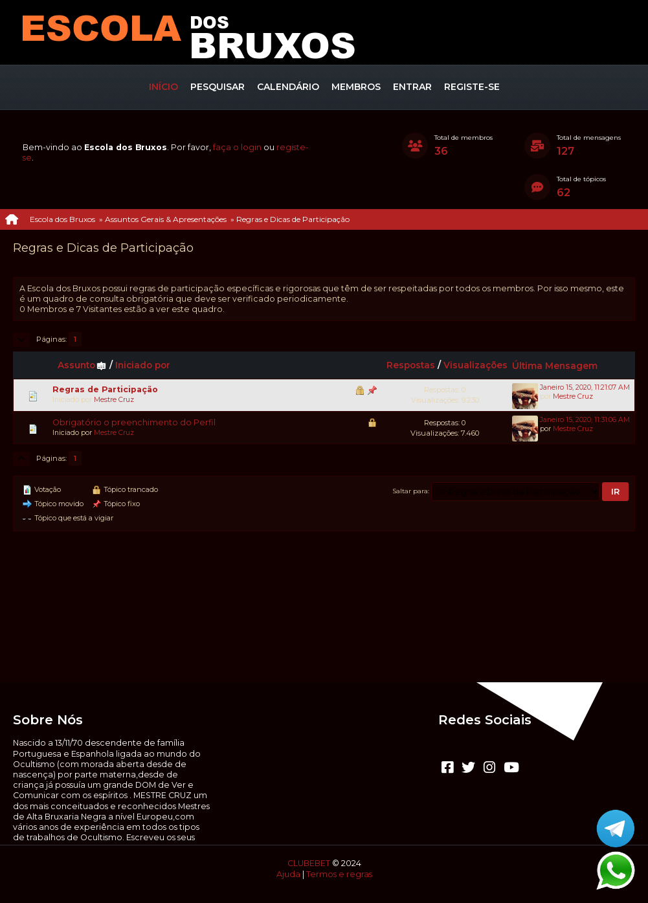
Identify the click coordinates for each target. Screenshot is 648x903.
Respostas (410, 365)
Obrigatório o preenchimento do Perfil (134, 422)
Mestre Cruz (114, 400)
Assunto (82, 365)
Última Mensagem (555, 366)
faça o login (237, 147)
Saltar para (410, 491)
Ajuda (288, 874)
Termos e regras (339, 874)
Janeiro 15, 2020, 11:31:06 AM (585, 420)
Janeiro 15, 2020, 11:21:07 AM (585, 387)
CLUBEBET (308, 863)
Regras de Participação (105, 389)
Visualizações (475, 365)
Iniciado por (142, 365)
